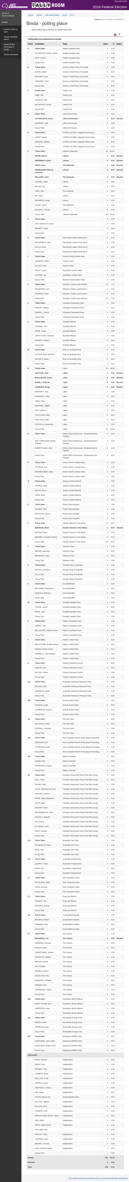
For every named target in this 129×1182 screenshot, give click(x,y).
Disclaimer (124, 1178)
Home (30, 15)
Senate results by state (10, 30)
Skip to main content (120, 1)
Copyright (106, 1178)
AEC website (73, 1178)
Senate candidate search (11, 38)
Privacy (99, 1178)
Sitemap (83, 1178)
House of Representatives (9, 14)
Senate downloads (11, 54)
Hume (64, 15)
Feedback (91, 1178)
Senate (5, 22)
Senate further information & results (9, 46)
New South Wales (52, 15)
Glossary (114, 1178)
